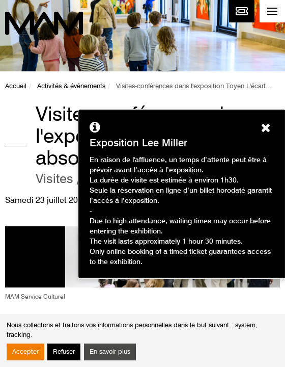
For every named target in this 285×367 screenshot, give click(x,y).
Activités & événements (71, 86)
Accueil (15, 86)
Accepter (25, 352)
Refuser (64, 352)
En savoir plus (110, 352)
